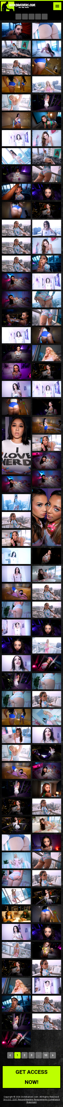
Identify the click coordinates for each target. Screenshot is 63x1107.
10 (45, 1055)
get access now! (32, 1077)
